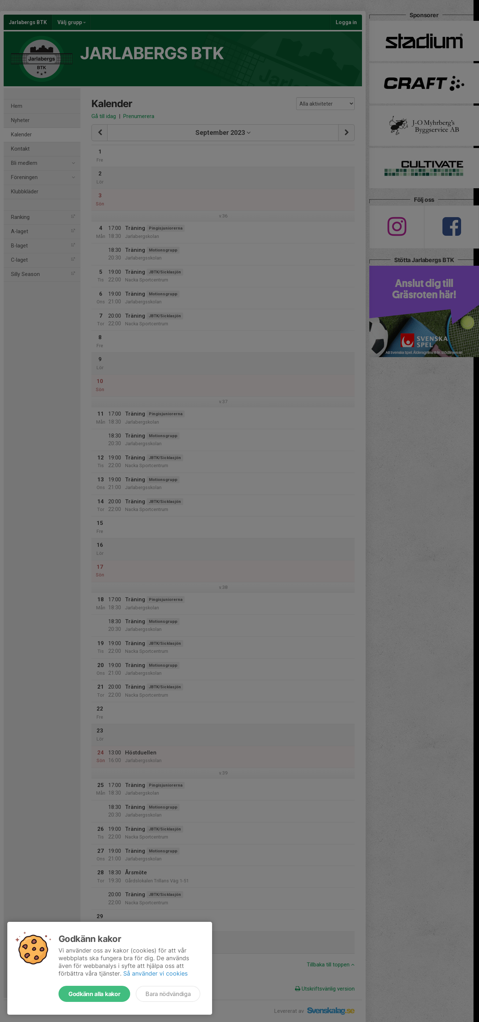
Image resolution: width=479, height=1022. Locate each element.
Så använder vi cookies (155, 973)
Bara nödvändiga (168, 994)
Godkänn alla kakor (94, 994)
